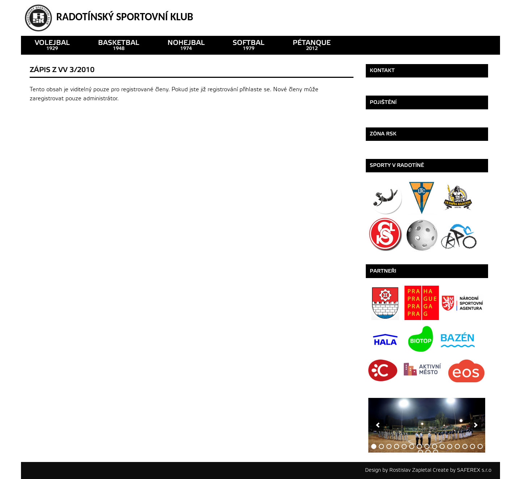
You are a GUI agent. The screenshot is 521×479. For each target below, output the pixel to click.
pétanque (312, 45)
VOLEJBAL (52, 45)
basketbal (118, 45)
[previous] (378, 425)
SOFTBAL (248, 45)
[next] (476, 425)
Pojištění (383, 102)
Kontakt (382, 70)
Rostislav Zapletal (410, 470)
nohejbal (186, 45)
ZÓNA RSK (383, 134)
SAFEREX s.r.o (474, 470)
